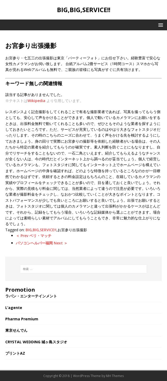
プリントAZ (15, 353)
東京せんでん (16, 330)
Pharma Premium (21, 318)
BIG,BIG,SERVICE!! (41, 229)
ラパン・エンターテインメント (31, 295)
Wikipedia (36, 100)
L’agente (13, 307)
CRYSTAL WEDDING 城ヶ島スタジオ (36, 341)
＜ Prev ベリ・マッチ (33, 235)
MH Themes (115, 376)
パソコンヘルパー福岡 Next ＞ (42, 242)
